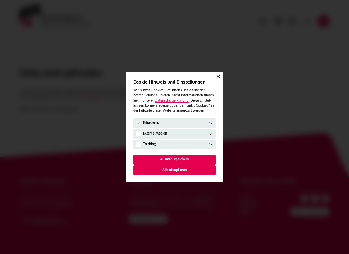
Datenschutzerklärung (172, 100)
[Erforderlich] (138, 123)
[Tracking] (138, 144)
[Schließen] (218, 76)
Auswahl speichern (174, 159)
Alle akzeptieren (174, 170)
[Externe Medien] (138, 133)
